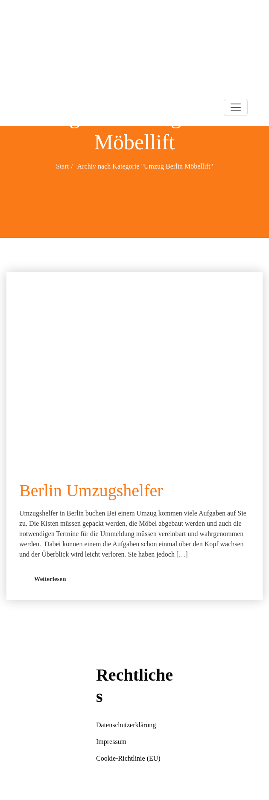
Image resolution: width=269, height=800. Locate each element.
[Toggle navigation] (236, 107)
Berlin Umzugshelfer (91, 490)
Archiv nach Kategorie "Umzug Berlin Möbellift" (145, 166)
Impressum (111, 741)
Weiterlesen (50, 578)
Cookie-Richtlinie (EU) (128, 758)
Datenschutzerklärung (126, 725)
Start (62, 166)
